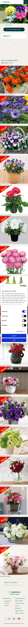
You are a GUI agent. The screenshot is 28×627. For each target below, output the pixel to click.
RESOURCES (18, 608)
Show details (19, 331)
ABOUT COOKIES (19, 613)
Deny (14, 340)
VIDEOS (17, 606)
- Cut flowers (6, 603)
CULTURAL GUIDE (19, 603)
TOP (2, 25)
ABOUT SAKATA (19, 601)
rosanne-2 (6, 36)
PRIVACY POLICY (19, 610)
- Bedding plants (7, 601)
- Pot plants (6, 605)
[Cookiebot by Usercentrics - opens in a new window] (20, 286)
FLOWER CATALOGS (20, 598)
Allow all (14, 335)
